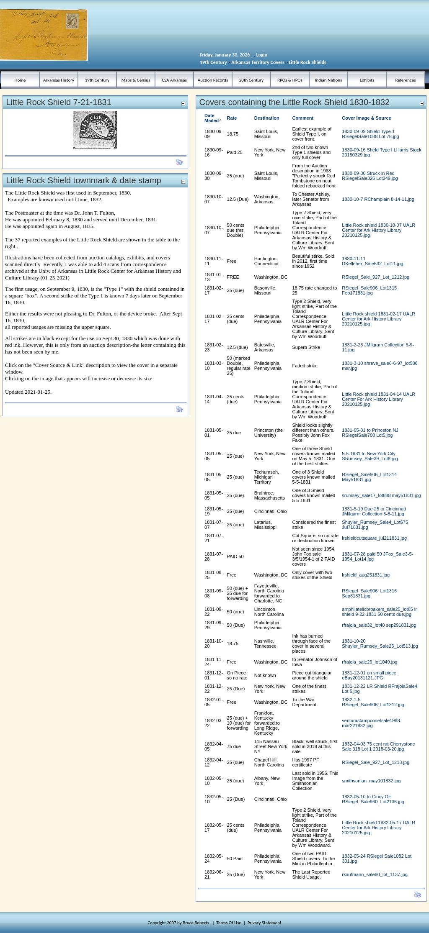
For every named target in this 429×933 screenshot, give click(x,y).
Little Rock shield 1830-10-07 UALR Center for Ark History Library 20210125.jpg (378, 230)
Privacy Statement (265, 922)
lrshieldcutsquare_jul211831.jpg (374, 538)
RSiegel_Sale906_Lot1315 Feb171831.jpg (369, 290)
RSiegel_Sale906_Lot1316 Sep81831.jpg (369, 593)
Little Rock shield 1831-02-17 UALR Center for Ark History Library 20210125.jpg (378, 318)
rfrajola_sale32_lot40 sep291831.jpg (379, 625)
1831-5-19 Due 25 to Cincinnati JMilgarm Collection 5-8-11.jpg (374, 511)
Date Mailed (213, 118)
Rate (232, 117)
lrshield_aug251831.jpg (366, 574)
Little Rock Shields (307, 62)
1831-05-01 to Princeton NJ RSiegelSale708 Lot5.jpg (370, 433)
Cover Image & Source (366, 117)
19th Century (213, 62)
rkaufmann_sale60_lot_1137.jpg (375, 874)
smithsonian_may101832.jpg (371, 780)
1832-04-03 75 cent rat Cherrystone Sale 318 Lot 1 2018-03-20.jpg (378, 746)
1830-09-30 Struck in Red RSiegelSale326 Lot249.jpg (370, 176)
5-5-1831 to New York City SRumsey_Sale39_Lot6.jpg (370, 456)
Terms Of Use (229, 922)
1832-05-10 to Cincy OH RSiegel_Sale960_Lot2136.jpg (373, 799)
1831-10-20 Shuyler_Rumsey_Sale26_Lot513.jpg (380, 643)
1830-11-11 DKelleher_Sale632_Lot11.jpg (372, 261)
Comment (302, 117)
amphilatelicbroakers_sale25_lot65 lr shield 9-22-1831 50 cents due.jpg (379, 612)
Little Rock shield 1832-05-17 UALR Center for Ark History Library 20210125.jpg (378, 827)
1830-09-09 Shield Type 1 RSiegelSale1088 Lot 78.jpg (370, 134)
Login (261, 55)
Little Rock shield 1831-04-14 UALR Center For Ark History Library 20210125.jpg (378, 399)
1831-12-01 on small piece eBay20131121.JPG (369, 675)
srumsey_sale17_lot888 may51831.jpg (381, 495)
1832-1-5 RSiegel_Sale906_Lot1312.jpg (373, 702)
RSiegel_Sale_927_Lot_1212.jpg (375, 276)
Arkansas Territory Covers (257, 62)
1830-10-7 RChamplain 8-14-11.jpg (378, 199)
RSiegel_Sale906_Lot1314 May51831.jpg (369, 477)
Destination (266, 117)
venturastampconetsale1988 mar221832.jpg (371, 723)
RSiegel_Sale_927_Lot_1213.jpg (375, 762)
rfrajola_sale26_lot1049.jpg (369, 661)
